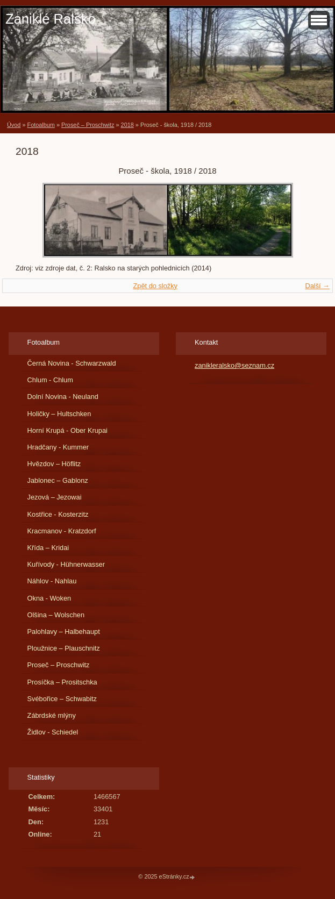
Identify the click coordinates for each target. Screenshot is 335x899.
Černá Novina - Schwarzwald (71, 363)
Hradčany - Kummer (58, 447)
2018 (127, 125)
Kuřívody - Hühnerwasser (66, 564)
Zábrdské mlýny (51, 715)
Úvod (13, 125)
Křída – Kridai (48, 548)
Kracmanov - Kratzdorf (61, 531)
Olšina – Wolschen (55, 615)
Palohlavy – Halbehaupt (63, 631)
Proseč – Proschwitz (88, 125)
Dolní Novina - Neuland (62, 397)
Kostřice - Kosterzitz (58, 514)
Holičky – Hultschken (59, 414)
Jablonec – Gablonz (57, 480)
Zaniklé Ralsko (50, 18)
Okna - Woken (49, 598)
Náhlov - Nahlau (52, 581)
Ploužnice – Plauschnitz (63, 648)
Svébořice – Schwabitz (62, 699)
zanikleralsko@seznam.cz (234, 365)
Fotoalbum (40, 125)
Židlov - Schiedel (53, 732)
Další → (317, 286)
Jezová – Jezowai (54, 497)
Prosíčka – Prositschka (62, 682)
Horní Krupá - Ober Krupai (67, 430)
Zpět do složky (155, 286)
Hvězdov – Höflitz (54, 464)
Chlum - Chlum (50, 380)
